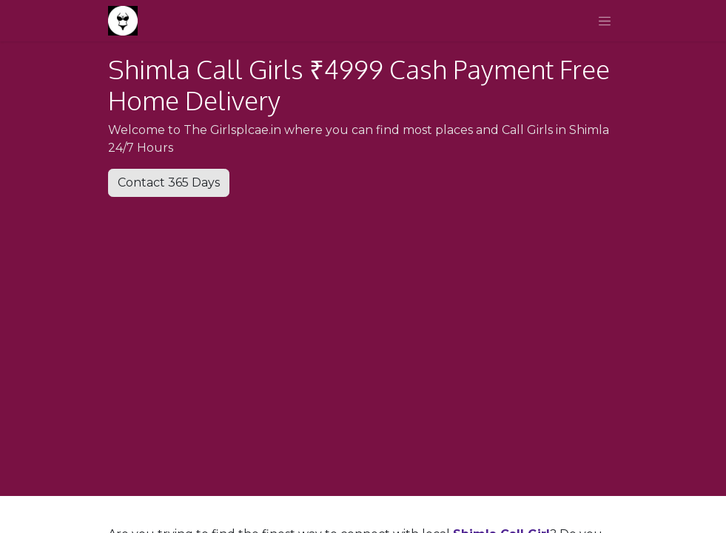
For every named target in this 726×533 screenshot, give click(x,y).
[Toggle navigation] (605, 21)
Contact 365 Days (169, 182)
